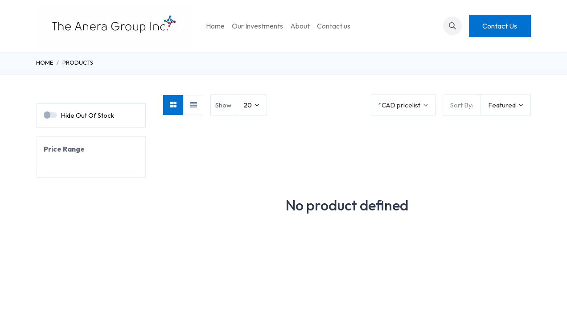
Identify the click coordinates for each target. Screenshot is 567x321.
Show (223, 105)
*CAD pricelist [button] (400, 105)
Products (77, 62)
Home (44, 62)
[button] (452, 25)
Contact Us (499, 25)
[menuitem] (215, 26)
